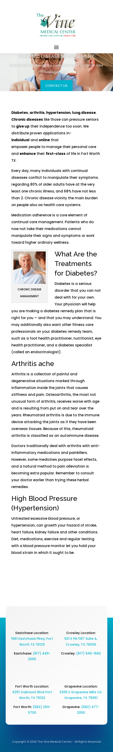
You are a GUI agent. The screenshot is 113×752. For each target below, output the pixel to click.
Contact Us (56, 85)
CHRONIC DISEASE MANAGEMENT (57, 56)
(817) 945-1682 (88, 653)
